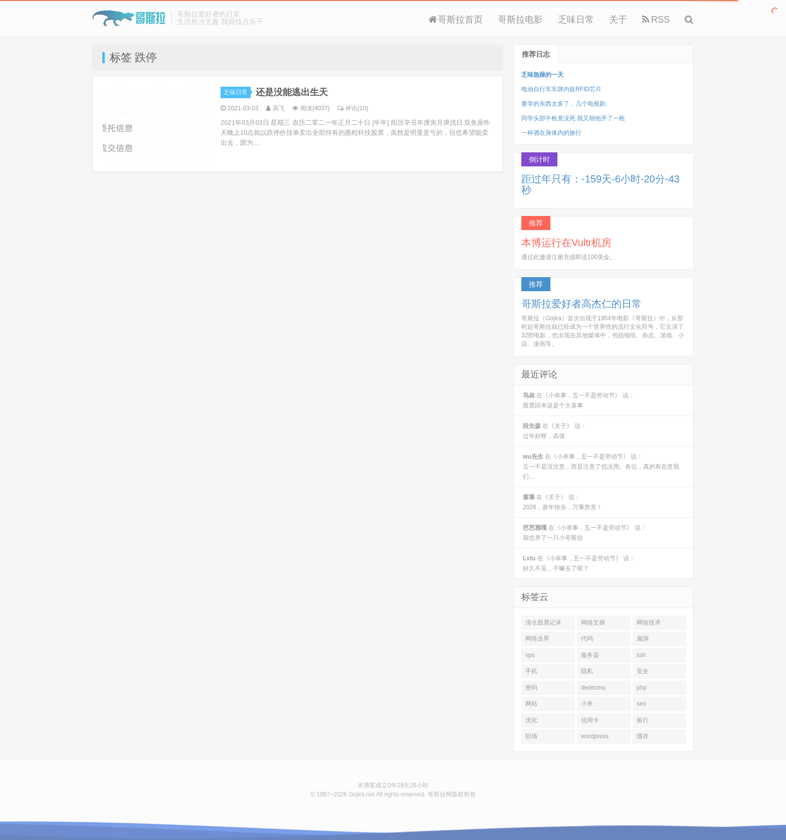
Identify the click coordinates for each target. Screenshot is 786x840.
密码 (531, 687)
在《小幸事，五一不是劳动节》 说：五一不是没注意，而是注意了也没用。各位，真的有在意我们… (601, 466)
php (642, 687)
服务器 (590, 655)
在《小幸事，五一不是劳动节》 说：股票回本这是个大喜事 (579, 400)
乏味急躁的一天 (542, 74)
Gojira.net (361, 794)
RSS (656, 20)
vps (530, 655)
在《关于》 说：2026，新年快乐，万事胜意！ (563, 502)
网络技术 (649, 622)
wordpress (595, 736)
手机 (531, 671)
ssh (641, 655)
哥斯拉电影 (520, 20)
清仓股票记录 (543, 622)
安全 (643, 671)
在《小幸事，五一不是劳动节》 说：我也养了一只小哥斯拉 (585, 532)
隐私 (587, 671)
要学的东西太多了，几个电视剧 (563, 103)
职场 (531, 736)
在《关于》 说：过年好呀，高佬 (554, 431)
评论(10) (352, 108)
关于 (618, 20)
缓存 (643, 736)
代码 (587, 638)
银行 (643, 720)
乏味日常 (576, 20)
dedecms (593, 687)
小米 (587, 703)
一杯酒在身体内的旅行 (551, 132)
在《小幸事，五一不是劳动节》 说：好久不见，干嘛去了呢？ (579, 563)
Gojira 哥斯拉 (129, 18)
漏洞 (643, 638)
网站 (531, 703)
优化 (531, 720)
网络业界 (537, 638)
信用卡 (590, 720)
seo (641, 703)
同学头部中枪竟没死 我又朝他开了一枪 (573, 118)
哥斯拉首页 (456, 20)
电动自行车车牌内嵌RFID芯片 (561, 89)
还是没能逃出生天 (292, 92)
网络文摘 (593, 622)
